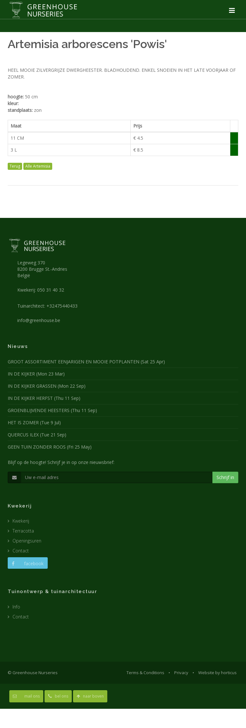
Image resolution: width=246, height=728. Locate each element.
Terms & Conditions (145, 672)
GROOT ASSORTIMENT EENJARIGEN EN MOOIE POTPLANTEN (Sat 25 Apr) (86, 362)
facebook (28, 563)
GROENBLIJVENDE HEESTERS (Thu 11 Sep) (52, 410)
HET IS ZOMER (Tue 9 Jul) (34, 422)
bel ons (58, 696)
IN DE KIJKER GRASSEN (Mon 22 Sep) (47, 386)
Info (16, 607)
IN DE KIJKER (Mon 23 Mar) (36, 374)
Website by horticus (217, 672)
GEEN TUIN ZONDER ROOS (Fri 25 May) (50, 447)
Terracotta (23, 531)
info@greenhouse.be (38, 320)
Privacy (181, 672)
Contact (20, 551)
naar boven (90, 696)
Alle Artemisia (37, 166)
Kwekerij (20, 521)
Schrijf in (225, 477)
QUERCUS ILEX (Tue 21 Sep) (37, 435)
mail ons (26, 696)
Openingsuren (26, 541)
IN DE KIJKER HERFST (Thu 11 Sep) (44, 398)
